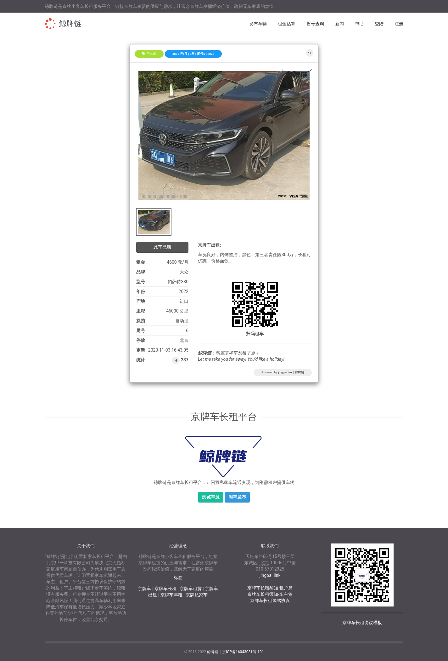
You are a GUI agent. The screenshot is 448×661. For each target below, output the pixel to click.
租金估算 (286, 23)
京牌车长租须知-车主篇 (270, 594)
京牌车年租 (171, 594)
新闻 (339, 23)
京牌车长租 (165, 588)
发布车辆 (258, 23)
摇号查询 (315, 23)
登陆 (379, 23)
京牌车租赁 (191, 588)
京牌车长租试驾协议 (270, 600)
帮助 (359, 23)
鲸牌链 (70, 23)
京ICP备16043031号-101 (243, 652)
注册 (399, 23)
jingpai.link (285, 372)
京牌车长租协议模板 (362, 622)
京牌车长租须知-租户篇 (270, 587)
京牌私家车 (197, 594)
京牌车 (144, 588)
